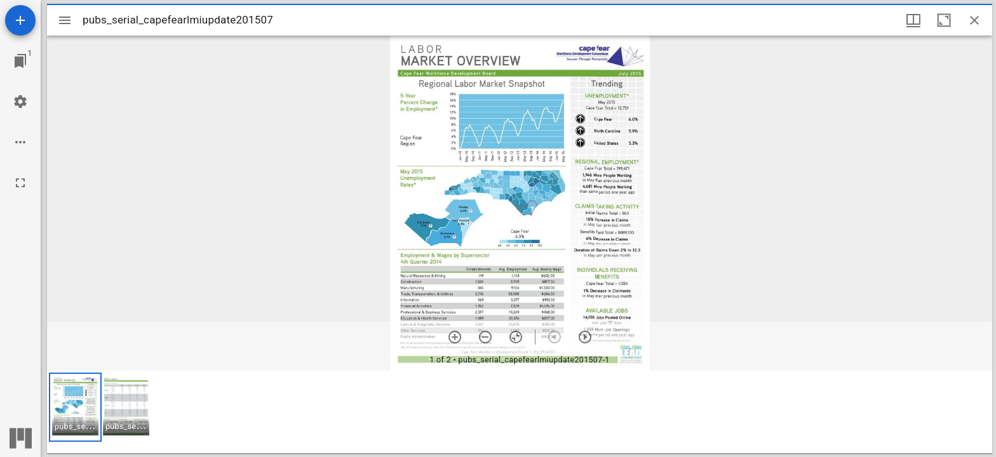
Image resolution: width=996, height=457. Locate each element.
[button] (75, 407)
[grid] (519, 412)
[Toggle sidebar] (65, 20)
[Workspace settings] (20, 101)
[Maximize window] (944, 20)
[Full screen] (20, 183)
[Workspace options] (20, 142)
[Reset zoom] (516, 337)
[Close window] (974, 20)
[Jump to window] (20, 61)
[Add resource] (20, 20)
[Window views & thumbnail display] (913, 20)
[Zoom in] (455, 337)
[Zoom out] (485, 337)
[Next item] (585, 337)
